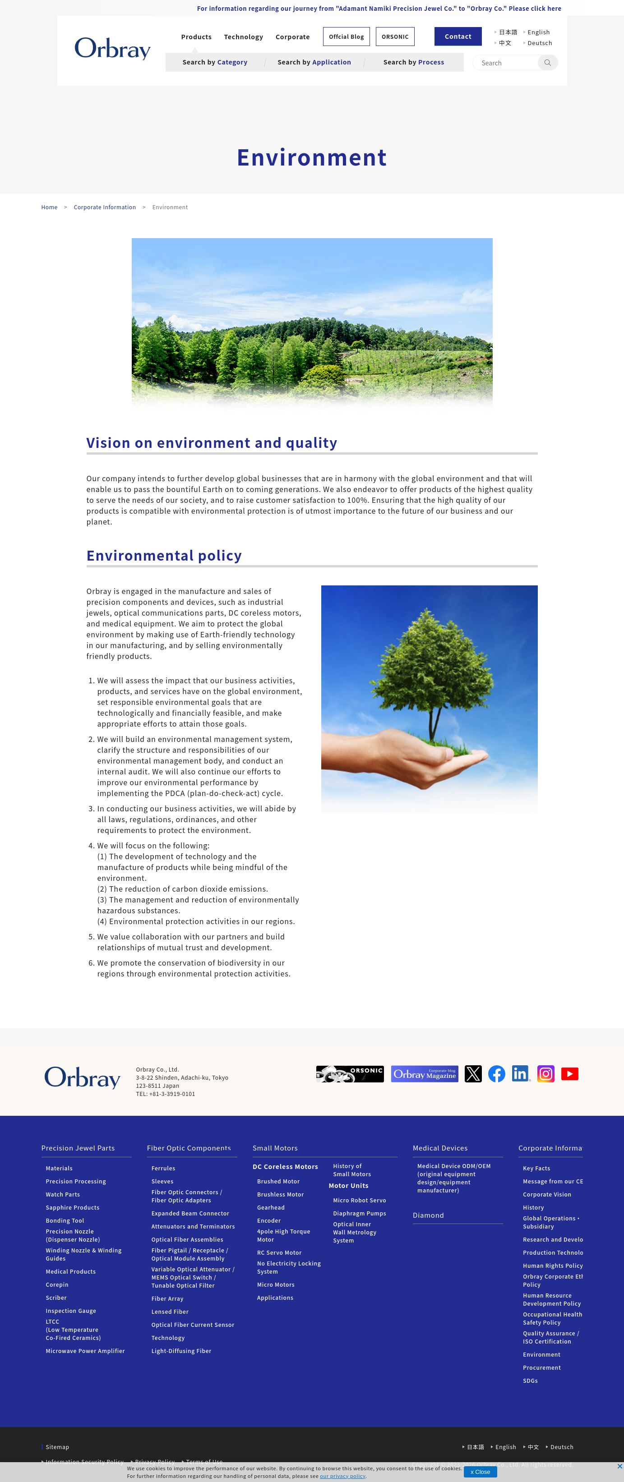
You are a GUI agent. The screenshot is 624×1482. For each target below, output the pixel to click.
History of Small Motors (352, 1170)
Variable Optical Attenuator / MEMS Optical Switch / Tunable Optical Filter (193, 1277)
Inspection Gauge (71, 1310)
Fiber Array (168, 1298)
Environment (541, 1354)
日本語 (508, 32)
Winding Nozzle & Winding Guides (84, 1254)
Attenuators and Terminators (193, 1226)
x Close (480, 1471)
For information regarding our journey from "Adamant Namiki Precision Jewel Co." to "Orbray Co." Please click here (379, 8)
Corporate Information (557, 1147)
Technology (243, 36)
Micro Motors (276, 1284)
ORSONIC (395, 36)
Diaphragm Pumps (359, 1213)
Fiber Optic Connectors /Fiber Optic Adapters (187, 1196)
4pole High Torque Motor (283, 1235)
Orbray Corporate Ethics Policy (558, 1280)
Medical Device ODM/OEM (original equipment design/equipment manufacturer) (454, 1178)
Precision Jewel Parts (78, 1147)
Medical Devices (440, 1147)
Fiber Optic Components (189, 1147)
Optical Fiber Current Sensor (193, 1324)
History (533, 1207)
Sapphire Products (73, 1207)
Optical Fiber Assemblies (188, 1239)
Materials (59, 1168)
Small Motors (275, 1147)
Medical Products (71, 1271)
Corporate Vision (547, 1194)
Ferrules (164, 1168)
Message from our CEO (555, 1181)
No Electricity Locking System (289, 1267)
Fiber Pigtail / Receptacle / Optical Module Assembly (190, 1254)
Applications (275, 1297)
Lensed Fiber (170, 1311)
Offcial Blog (346, 36)
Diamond (428, 1215)
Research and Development (562, 1239)
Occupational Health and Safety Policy (559, 1318)
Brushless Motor (280, 1194)
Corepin (57, 1284)
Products (196, 36)
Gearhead (271, 1207)
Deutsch (540, 42)
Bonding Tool (65, 1220)
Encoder (269, 1220)
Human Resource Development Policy (552, 1299)
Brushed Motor (278, 1181)
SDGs (530, 1380)
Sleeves (163, 1181)
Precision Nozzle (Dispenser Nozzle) (73, 1235)
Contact (458, 36)
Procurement (542, 1367)
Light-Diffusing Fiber (182, 1350)
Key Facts (536, 1168)
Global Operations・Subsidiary (552, 1222)
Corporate (293, 36)
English (539, 32)
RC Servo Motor (279, 1252)
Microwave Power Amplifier (85, 1350)
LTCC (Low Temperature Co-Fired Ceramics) (74, 1329)
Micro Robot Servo (359, 1200)
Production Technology (557, 1252)
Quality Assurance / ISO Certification (551, 1337)
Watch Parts (63, 1194)
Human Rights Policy (553, 1265)
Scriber (56, 1297)
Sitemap (57, 1446)
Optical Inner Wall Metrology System (354, 1232)
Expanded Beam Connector (191, 1213)
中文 (508, 42)
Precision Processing (76, 1181)
